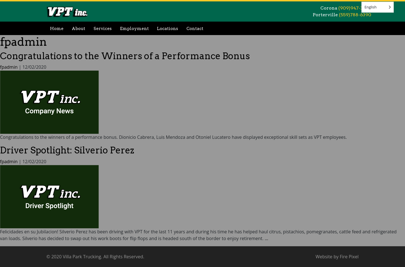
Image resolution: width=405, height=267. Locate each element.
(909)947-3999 (354, 8)
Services (103, 28)
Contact (194, 28)
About (78, 28)
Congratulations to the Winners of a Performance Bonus (125, 55)
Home (57, 28)
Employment (134, 28)
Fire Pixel (349, 257)
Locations (167, 28)
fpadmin (23, 42)
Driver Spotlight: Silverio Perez (67, 150)
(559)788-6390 (355, 14)
